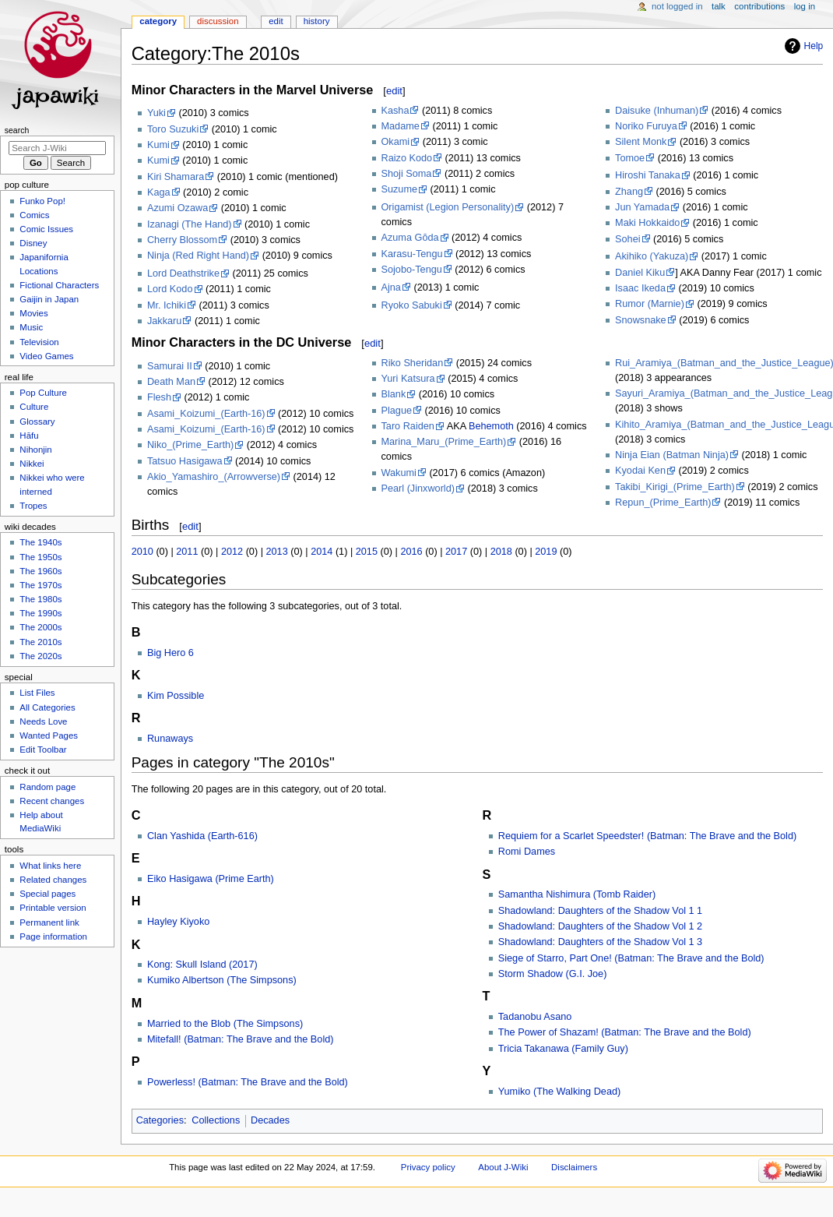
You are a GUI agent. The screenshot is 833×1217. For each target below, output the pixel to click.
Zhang (629, 191)
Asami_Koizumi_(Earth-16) (206, 413)
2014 (321, 551)
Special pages (47, 893)
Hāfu (28, 435)
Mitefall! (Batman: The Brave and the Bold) (240, 1039)
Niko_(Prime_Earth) (190, 444)
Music (31, 327)
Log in (804, 6)
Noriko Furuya (646, 126)
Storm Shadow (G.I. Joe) (552, 973)
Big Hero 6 (170, 652)
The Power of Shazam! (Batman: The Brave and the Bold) (624, 1032)
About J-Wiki (503, 1167)
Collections (216, 1120)
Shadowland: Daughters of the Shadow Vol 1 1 (600, 910)
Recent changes (51, 801)
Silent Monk (640, 141)
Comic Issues (46, 229)
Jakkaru (164, 321)
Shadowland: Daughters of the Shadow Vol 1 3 (600, 942)
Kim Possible (175, 695)
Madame (400, 126)
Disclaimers (574, 1167)
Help (814, 46)
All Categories (47, 707)
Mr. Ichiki (166, 305)
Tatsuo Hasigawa (185, 461)
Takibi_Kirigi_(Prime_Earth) (675, 487)
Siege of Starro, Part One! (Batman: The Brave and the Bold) (631, 958)
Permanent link (49, 922)
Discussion (217, 21)
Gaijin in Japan (49, 299)
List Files (36, 692)
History (317, 21)
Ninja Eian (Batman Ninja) (672, 455)
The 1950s (40, 557)
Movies (33, 313)
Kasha (395, 110)
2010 (142, 551)
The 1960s (40, 571)
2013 (277, 551)
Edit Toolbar (42, 749)
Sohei (627, 239)
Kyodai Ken (640, 470)
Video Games (46, 356)
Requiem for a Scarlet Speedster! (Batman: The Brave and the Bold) (647, 836)
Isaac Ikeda (640, 288)
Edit (276, 21)
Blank (393, 394)
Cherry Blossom (182, 240)
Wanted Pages (48, 735)
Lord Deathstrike (183, 273)
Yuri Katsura (408, 378)
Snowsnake (640, 320)
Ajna (391, 287)
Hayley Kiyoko (178, 921)
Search (17, 130)
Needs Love (43, 721)
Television (38, 342)
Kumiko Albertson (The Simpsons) (222, 980)
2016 (411, 551)
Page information (53, 936)
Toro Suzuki (173, 129)
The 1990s (40, 613)
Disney (33, 243)
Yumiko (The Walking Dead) (559, 1091)
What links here (50, 865)
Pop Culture (42, 392)
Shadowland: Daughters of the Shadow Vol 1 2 (600, 926)
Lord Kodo (170, 289)
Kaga (158, 192)
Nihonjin (35, 449)
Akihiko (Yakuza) (651, 256)
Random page (47, 787)
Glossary (36, 421)
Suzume (399, 189)
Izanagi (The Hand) (189, 224)
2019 (546, 551)
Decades (270, 1120)
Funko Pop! (42, 201)
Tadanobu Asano (535, 1016)
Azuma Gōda (410, 237)
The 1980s (40, 599)
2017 (456, 551)
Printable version (52, 907)
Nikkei (31, 463)
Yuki (156, 113)
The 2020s (40, 656)
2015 (367, 551)
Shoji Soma (406, 173)
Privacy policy (428, 1167)
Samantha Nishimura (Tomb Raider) (577, 894)
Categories (160, 1120)
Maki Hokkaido (647, 222)
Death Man (171, 381)
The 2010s (40, 642)
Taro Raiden (407, 426)
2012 (232, 551)
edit (394, 91)
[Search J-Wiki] (57, 148)
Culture (33, 406)
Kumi (158, 144)
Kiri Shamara (175, 176)
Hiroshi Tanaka (647, 175)
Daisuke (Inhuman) (656, 110)
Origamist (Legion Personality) (448, 207)
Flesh (159, 397)
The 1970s (40, 585)
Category (158, 21)
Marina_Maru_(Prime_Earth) (444, 441)
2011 (187, 551)
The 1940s (40, 542)
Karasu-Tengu (412, 254)
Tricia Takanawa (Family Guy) (563, 1048)
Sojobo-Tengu (411, 269)
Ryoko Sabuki (411, 305)
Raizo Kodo (407, 158)
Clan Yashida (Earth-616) (202, 836)
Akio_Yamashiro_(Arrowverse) (213, 476)
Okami (395, 141)
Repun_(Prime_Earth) (663, 502)
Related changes (52, 879)
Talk (719, 6)
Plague (397, 410)
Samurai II (169, 366)
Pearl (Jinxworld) (418, 488)
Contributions (759, 6)
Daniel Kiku (640, 272)
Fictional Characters (59, 285)
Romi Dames (526, 851)
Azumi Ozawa (177, 208)
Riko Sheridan (412, 363)
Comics (34, 215)
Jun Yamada (642, 207)
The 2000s (40, 627)
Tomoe (630, 158)
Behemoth (491, 426)
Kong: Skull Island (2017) (202, 964)
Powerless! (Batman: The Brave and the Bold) (247, 1082)
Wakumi (398, 472)
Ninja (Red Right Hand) (198, 255)
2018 (501, 551)
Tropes (33, 505)
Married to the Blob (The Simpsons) (225, 1023)
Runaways (170, 738)
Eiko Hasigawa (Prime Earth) (210, 878)
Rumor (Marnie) (649, 303)
